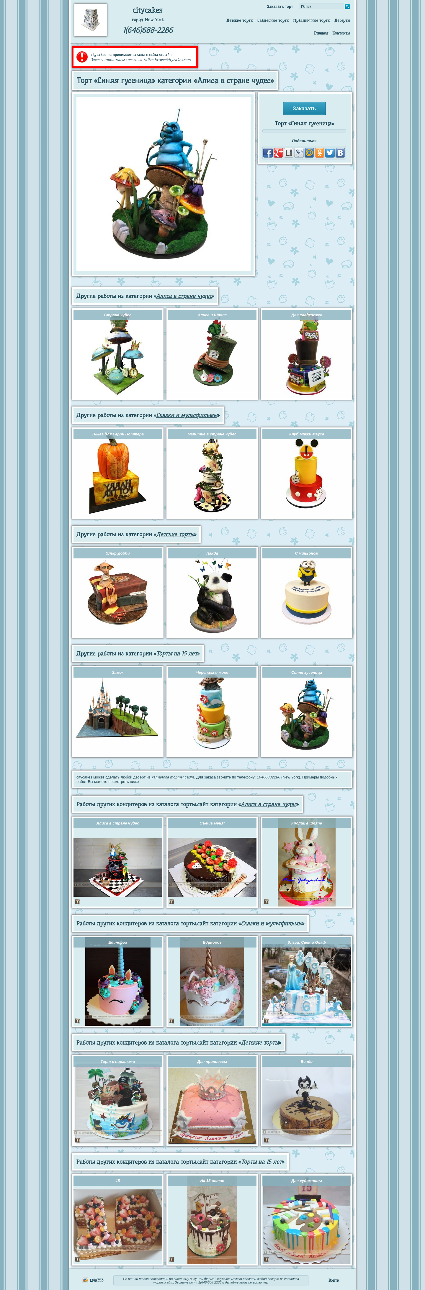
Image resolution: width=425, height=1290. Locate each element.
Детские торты (239, 20)
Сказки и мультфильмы (186, 415)
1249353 (92, 1280)
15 (118, 1180)
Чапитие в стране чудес (212, 434)
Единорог (117, 942)
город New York (148, 19)
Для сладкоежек (306, 315)
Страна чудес (117, 315)
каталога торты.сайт (173, 777)
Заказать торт (280, 6)
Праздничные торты (311, 20)
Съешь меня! (212, 823)
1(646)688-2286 (148, 30)
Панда (212, 553)
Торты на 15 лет (176, 653)
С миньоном (306, 553)
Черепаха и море (212, 672)
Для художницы (306, 1180)
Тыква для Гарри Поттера (118, 434)
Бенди (307, 1061)
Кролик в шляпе (306, 823)
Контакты (341, 33)
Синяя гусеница (306, 672)
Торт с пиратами (118, 1061)
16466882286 (268, 777)
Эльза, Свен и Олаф (306, 942)
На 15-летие (212, 1180)
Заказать (304, 109)
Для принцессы (212, 1061)
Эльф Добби (118, 553)
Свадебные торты (273, 20)
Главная (320, 33)
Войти (333, 1280)
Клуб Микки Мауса (306, 434)
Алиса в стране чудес (184, 296)
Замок (118, 672)
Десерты (342, 20)
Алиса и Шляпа (212, 315)
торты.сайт (163, 1282)
